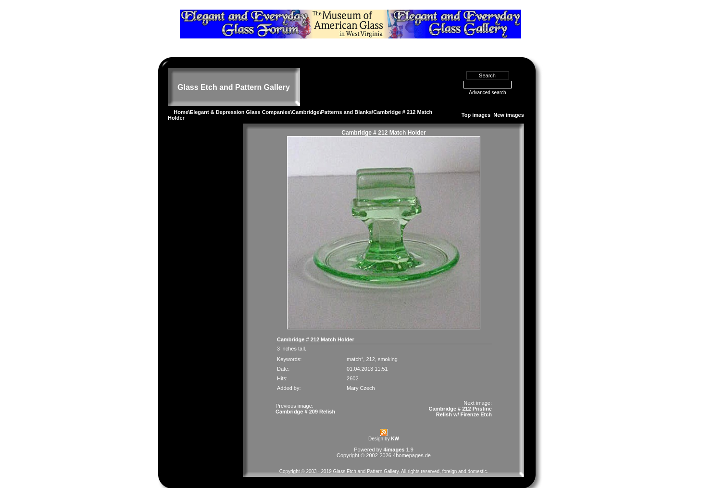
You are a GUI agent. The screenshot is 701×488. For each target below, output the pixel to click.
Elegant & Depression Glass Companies (240, 99)
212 (370, 346)
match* (355, 346)
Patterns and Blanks (346, 99)
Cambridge (305, 99)
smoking (388, 346)
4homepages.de (412, 442)
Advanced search (487, 79)
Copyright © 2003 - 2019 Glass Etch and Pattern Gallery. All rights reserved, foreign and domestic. (383, 458)
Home (181, 99)
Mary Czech (361, 375)
